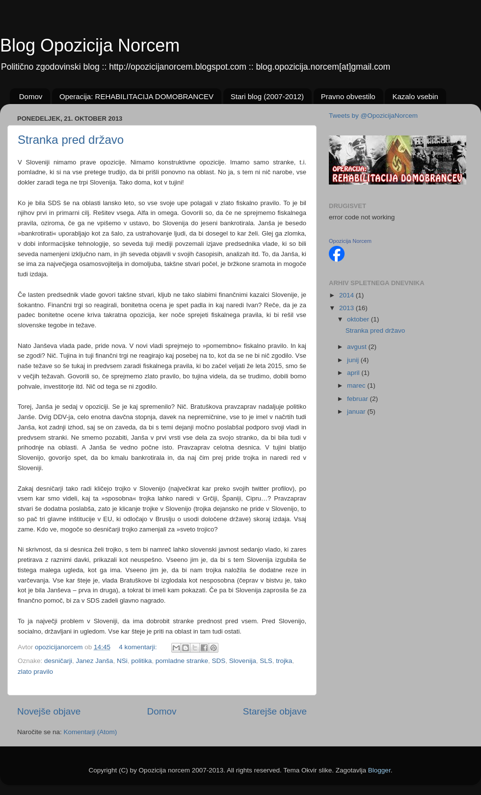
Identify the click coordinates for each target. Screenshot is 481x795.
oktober (359, 319)
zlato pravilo (35, 671)
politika (141, 660)
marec (357, 385)
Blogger (379, 770)
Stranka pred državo (71, 139)
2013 (347, 308)
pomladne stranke (182, 660)
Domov (31, 96)
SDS (219, 660)
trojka (284, 660)
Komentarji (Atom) (90, 732)
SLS (266, 660)
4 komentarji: (139, 647)
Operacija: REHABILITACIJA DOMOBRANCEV (136, 96)
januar (357, 411)
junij (354, 360)
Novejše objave (48, 711)
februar (358, 398)
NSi (122, 660)
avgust (358, 346)
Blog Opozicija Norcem (90, 45)
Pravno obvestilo (348, 96)
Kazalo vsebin (415, 96)
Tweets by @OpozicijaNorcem (373, 115)
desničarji (58, 660)
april (354, 372)
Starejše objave (275, 711)
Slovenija (242, 660)
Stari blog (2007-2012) (267, 96)
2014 (347, 295)
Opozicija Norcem (350, 241)
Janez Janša (94, 660)
